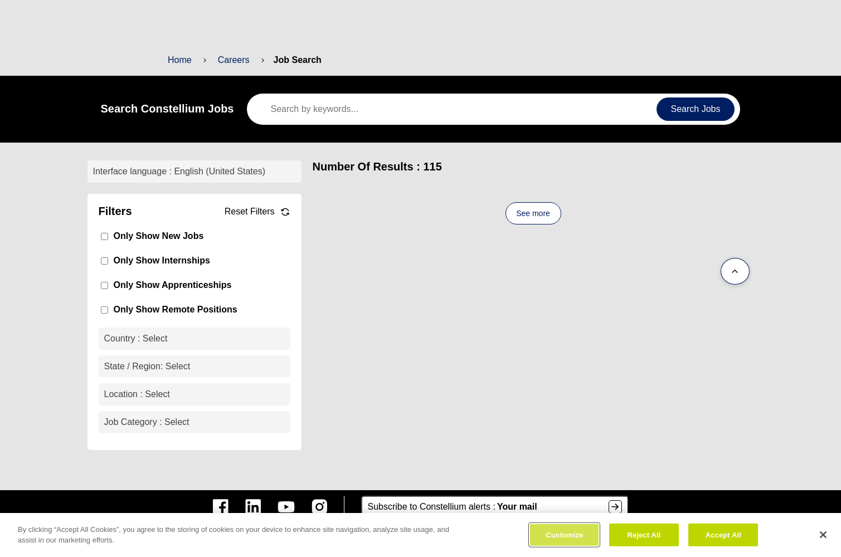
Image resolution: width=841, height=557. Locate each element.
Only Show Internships (158, 260)
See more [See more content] (533, 213)
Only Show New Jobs (156, 236)
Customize (564, 537)
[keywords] (455, 109)
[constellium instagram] (319, 507)
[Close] (823, 537)
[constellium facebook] (221, 507)
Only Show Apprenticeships (168, 285)
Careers (232, 60)
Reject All (644, 537)
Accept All (723, 537)
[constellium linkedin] (253, 507)
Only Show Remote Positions (171, 309)
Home (179, 60)
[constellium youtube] (286, 507)
